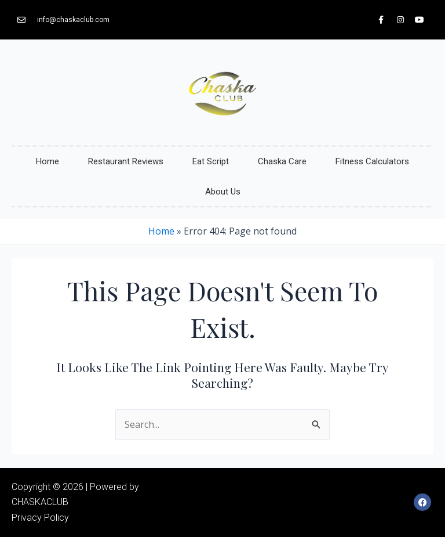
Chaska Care (282, 161)
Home (47, 161)
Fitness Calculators (372, 161)
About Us (222, 191)
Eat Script (210, 161)
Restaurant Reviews (125, 161)
